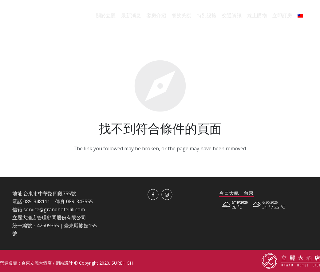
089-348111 (36, 201)
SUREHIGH (122, 263)
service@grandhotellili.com (54, 209)
